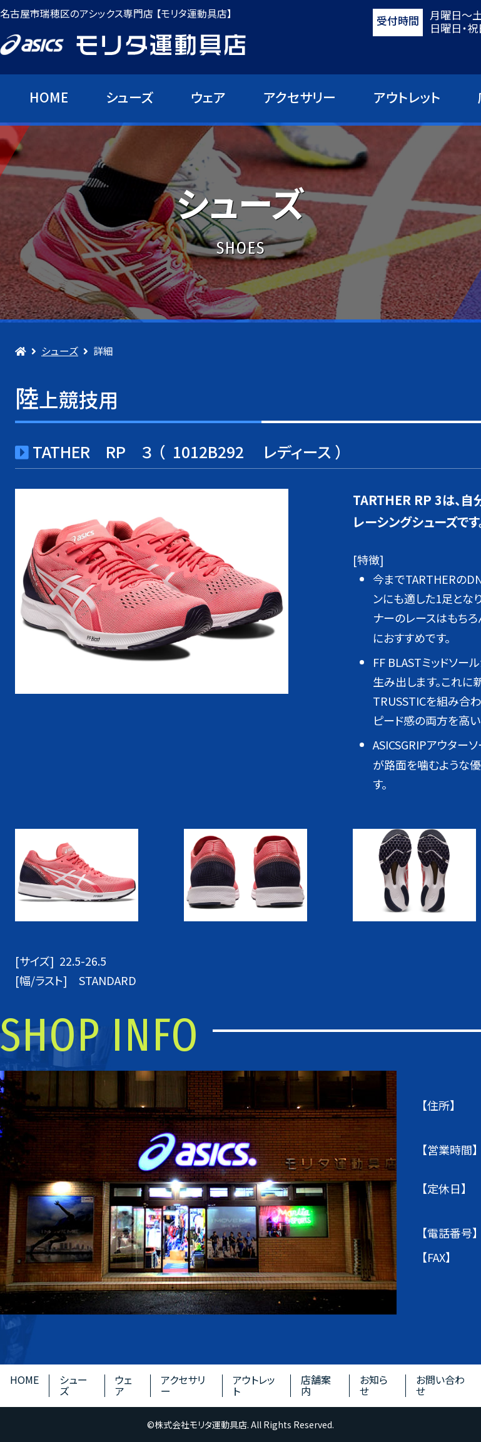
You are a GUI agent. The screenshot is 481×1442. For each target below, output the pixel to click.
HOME (48, 97)
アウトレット (406, 97)
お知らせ (374, 1385)
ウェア (208, 97)
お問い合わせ (440, 1385)
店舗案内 (316, 1385)
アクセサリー (299, 97)
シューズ (129, 97)
